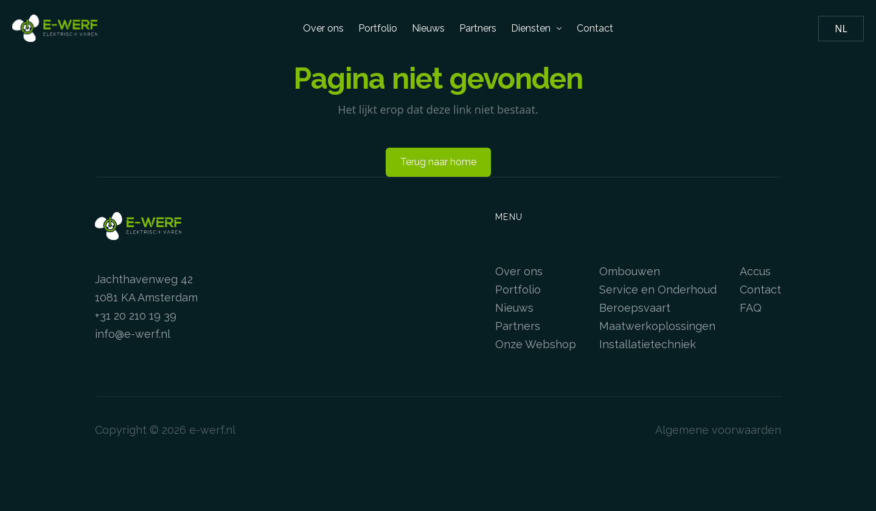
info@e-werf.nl (132, 334)
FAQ (751, 307)
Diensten (536, 28)
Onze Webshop (535, 344)
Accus (755, 271)
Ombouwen (629, 271)
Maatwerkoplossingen (657, 326)
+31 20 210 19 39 (135, 315)
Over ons (323, 28)
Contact (595, 28)
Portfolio (377, 28)
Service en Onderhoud (658, 289)
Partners (477, 28)
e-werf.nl (212, 430)
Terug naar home (438, 162)
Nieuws (428, 28)
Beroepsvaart (634, 307)
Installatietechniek (647, 344)
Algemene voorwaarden (718, 430)
